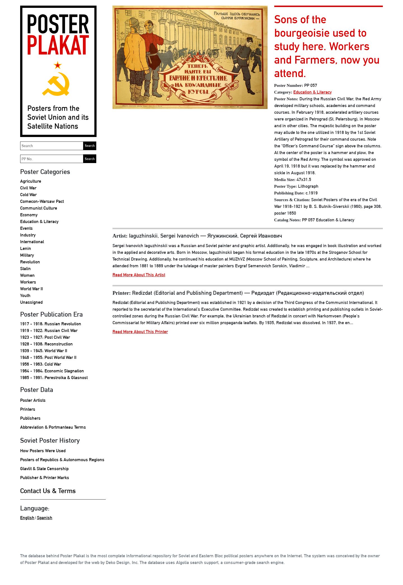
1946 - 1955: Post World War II (48, 357)
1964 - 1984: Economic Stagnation (52, 370)
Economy (29, 214)
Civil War (28, 188)
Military (27, 255)
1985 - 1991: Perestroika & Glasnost (54, 377)
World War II (31, 288)
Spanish (44, 517)
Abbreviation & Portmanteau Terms (53, 427)
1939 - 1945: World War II (43, 350)
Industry (28, 235)
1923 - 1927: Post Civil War (45, 337)
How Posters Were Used (42, 450)
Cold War (28, 194)
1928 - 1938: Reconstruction (46, 344)
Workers (28, 282)
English (27, 517)
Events (26, 228)
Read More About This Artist (139, 274)
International (32, 241)
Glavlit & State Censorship (44, 468)
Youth (25, 295)
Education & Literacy (39, 221)
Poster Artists (33, 400)
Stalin (25, 268)
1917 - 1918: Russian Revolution (50, 323)
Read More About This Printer (140, 331)
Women (27, 275)
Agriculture (30, 181)
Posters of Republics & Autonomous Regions (62, 459)
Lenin (25, 248)
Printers (27, 409)
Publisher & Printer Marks (44, 477)
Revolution (30, 261)
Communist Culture (38, 208)
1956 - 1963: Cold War (40, 364)
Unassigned (31, 302)
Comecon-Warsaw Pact (42, 201)
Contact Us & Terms (48, 491)
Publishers (30, 418)
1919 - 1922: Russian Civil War (49, 330)
